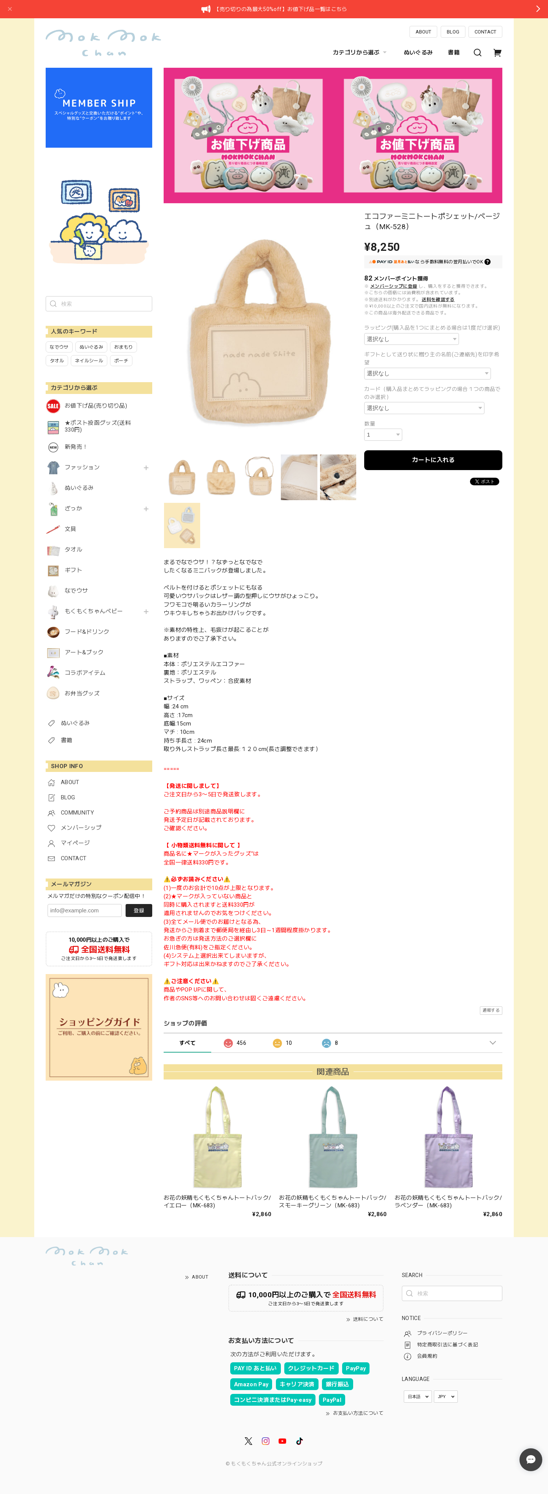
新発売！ (76, 447)
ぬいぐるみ (418, 52)
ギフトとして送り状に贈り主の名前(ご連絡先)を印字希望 (431, 358)
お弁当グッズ (82, 693)
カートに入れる (433, 460)
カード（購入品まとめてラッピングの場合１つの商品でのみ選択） (432, 393)
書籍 (454, 52)
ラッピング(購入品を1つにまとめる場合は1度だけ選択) (432, 328)
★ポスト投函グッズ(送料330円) (98, 426)
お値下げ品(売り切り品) (96, 406)
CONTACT (485, 32)
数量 (369, 424)
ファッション (82, 467)
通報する (491, 1010)
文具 (70, 529)
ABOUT (423, 32)
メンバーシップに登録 (393, 286)
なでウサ (76, 591)
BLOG (453, 32)
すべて (187, 1043)
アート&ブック (84, 652)
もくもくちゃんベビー (94, 611)
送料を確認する (438, 299)
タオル (73, 550)
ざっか (73, 508)
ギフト (73, 570)
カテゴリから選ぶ (361, 52)
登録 (139, 910)
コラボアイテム (85, 673)
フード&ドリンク (87, 632)
